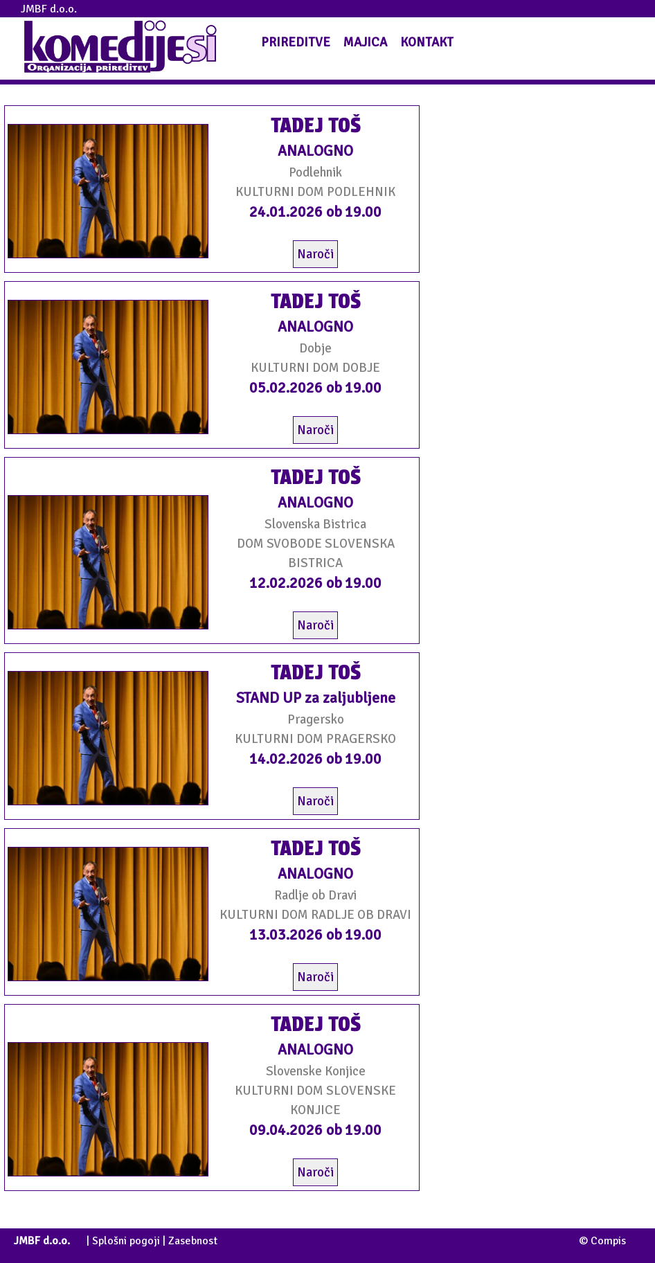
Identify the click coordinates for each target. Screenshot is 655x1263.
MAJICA (365, 42)
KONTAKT (427, 42)
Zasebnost (192, 1241)
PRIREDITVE (295, 42)
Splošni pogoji (126, 1241)
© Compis (602, 1241)
